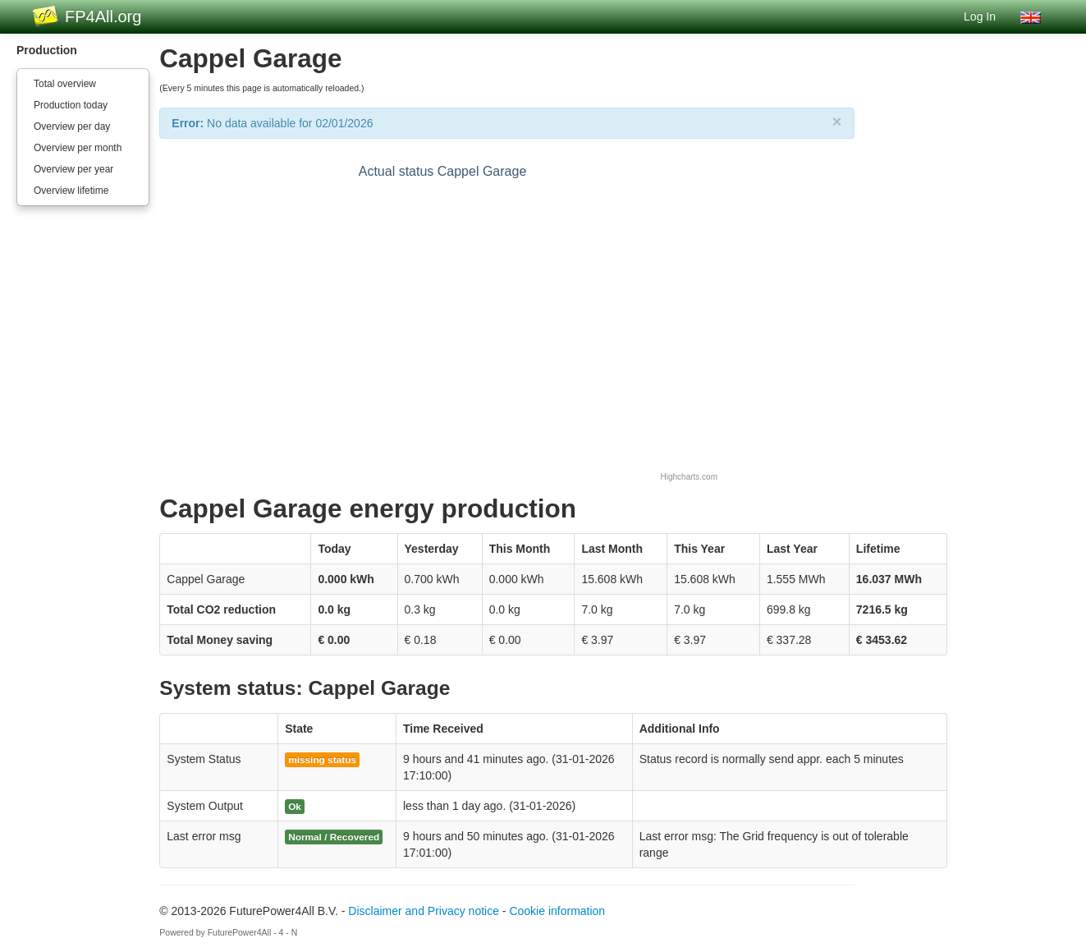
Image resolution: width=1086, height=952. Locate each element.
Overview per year (73, 169)
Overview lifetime (71, 190)
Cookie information (557, 911)
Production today (71, 105)
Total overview (65, 84)
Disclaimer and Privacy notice (423, 911)
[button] (1030, 16)
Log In (980, 16)
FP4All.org (103, 16)
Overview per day (72, 126)
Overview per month (77, 148)
